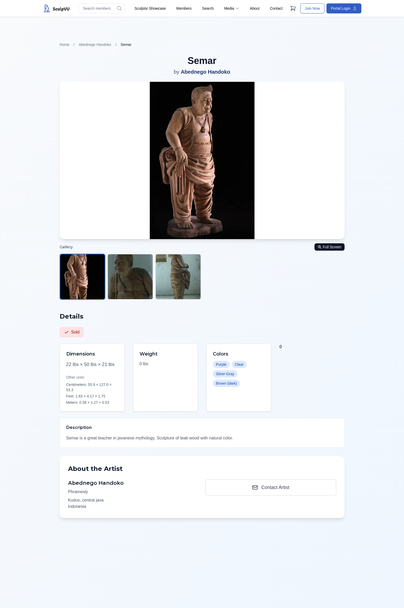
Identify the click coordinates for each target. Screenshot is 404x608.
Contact (276, 8)
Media (231, 8)
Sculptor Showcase (150, 8)
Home (64, 44)
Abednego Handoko (95, 44)
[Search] (119, 8)
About (254, 8)
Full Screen (329, 247)
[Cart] (293, 8)
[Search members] (102, 8)
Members (183, 8)
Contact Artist (270, 487)
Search (208, 8)
